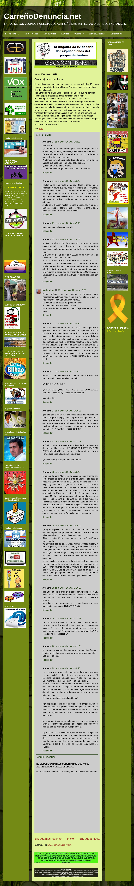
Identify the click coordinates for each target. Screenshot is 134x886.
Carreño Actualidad (97, 34)
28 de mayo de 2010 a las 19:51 (66, 646)
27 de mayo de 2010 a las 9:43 (66, 181)
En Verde (65, 34)
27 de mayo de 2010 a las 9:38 (66, 142)
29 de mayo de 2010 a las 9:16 (66, 668)
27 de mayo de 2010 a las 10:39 (66, 411)
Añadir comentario (46, 757)
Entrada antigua (89, 838)
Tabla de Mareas (31, 34)
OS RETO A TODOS (14, 187)
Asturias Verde (50, 34)
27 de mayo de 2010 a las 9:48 (66, 239)
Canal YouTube (117, 34)
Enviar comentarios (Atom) (59, 845)
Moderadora (48, 290)
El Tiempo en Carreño (115, 331)
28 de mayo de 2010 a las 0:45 (66, 472)
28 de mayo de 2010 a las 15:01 (66, 526)
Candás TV (79, 34)
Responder (47, 172)
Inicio (70, 838)
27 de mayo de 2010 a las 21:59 (66, 441)
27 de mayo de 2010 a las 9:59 (66, 324)
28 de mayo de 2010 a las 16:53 (66, 588)
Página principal (12, 34)
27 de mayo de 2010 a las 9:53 (72, 290)
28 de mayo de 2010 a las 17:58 (66, 618)
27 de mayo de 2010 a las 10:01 (66, 371)
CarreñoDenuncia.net (42, 16)
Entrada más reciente (48, 838)
